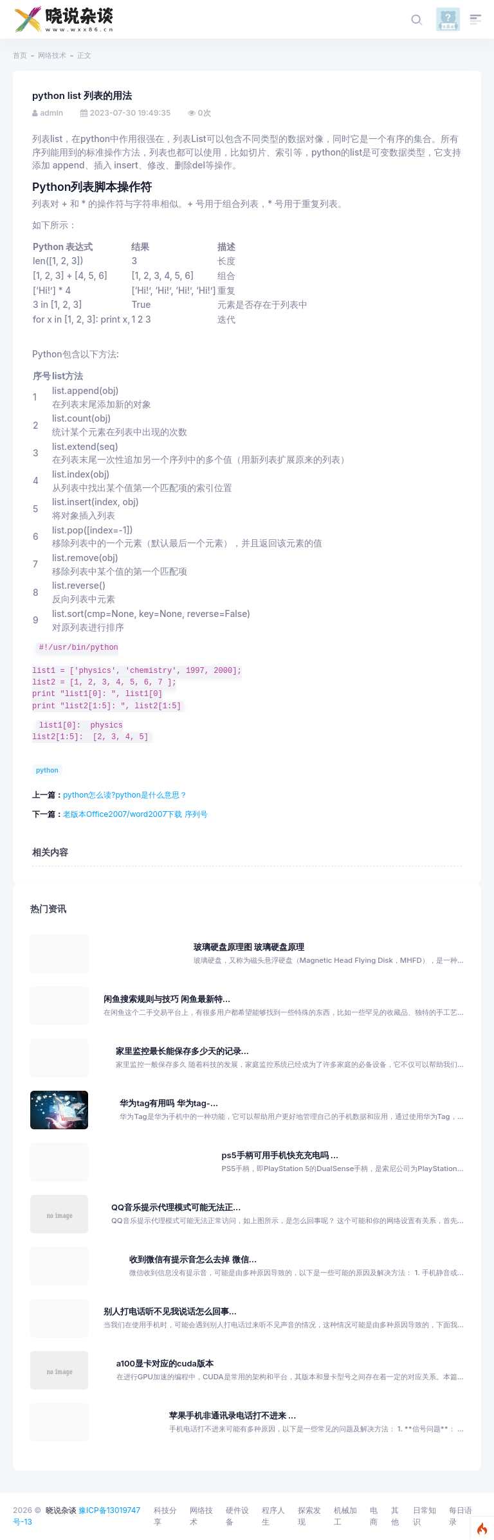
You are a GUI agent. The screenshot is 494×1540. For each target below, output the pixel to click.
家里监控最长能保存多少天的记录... (182, 1051)
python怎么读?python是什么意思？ (125, 795)
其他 (395, 1516)
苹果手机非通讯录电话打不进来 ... (233, 1415)
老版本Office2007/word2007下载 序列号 (135, 814)
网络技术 (52, 55)
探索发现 (309, 1516)
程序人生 (273, 1516)
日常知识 (424, 1516)
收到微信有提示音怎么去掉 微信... (193, 1259)
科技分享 (165, 1516)
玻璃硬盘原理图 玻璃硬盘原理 (249, 947)
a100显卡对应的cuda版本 (165, 1363)
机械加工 (345, 1516)
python (47, 770)
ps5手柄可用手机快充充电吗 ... (280, 1155)
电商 (374, 1516)
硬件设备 (237, 1516)
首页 (20, 55)
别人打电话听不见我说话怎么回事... (170, 1311)
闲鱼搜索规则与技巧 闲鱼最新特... (167, 999)
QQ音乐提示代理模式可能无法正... (176, 1207)
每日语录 (460, 1516)
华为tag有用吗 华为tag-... (169, 1103)
